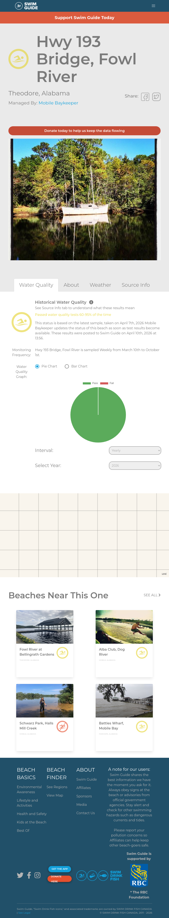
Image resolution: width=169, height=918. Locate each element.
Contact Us (85, 813)
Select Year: (48, 465)
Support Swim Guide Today (84, 17)
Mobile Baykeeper (58, 102)
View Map (55, 795)
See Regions (57, 787)
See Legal (24, 912)
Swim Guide (86, 779)
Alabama (56, 93)
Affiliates (83, 788)
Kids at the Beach (31, 822)
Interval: (44, 450)
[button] (153, 6)
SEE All (152, 595)
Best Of (23, 831)
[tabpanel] (84, 386)
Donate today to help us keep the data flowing (84, 131)
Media (81, 805)
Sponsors (84, 796)
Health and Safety (32, 814)
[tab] (36, 285)
